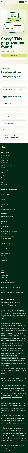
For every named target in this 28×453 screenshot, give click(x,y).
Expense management (6, 165)
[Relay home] (3, 2)
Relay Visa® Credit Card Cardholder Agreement (12, 289)
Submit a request (14, 58)
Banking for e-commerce (7, 233)
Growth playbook (5, 206)
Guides (3, 199)
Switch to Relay (5, 241)
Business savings (5, 157)
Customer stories (5, 253)
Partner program (5, 194)
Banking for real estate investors (9, 231)
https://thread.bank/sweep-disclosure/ (9, 356)
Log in (17, 1)
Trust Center (4, 265)
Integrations (4, 175)
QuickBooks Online (5, 179)
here (24, 430)
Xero (2, 177)
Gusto (2, 182)
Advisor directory (5, 218)
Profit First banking (5, 160)
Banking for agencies (6, 238)
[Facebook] (8, 299)
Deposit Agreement (6, 280)
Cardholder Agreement (6, 285)
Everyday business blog (7, 216)
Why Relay (3, 263)
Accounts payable (5, 162)
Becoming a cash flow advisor (8, 209)
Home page (14, 55)
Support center (5, 228)
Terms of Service (5, 275)
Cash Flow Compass (6, 243)
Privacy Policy (4, 277)
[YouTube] (2, 299)
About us (3, 250)
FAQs (2, 223)
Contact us (4, 260)
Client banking (4, 192)
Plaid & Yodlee (4, 184)
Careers (3, 255)
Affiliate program (5, 258)
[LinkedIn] (11, 299)
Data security (4, 204)
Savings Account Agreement (8, 282)
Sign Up (21, 1)
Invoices (3, 167)
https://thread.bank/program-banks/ (17, 358)
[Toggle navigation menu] (26, 2)
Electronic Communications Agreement (10, 287)
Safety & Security (5, 268)
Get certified (4, 196)
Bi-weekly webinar (5, 226)
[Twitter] (14, 299)
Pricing (3, 172)
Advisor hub (4, 221)
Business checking (5, 155)
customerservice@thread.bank (15, 360)
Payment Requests (5, 170)
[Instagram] (5, 299)
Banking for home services (7, 236)
